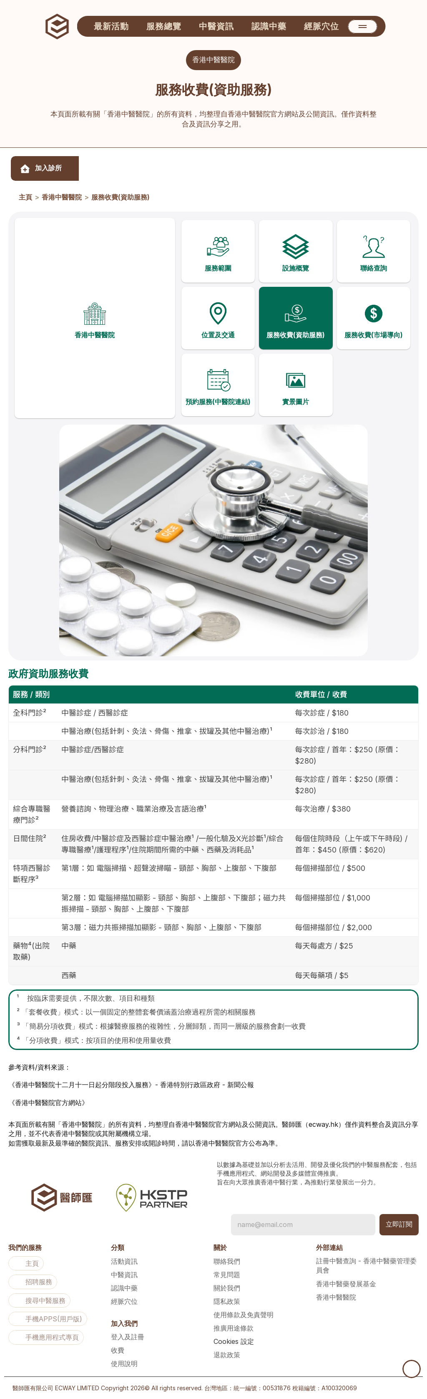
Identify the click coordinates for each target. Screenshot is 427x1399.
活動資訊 (124, 1261)
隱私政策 (227, 1301)
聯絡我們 (227, 1261)
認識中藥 (124, 1288)
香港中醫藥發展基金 (346, 1284)
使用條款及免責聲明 (244, 1314)
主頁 (25, 197)
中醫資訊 (124, 1274)
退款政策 (227, 1355)
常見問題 (227, 1274)
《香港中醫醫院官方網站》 (48, 1108)
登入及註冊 (127, 1337)
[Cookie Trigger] (234, 1341)
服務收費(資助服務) (120, 197)
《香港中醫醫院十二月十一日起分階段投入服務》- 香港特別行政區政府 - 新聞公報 (131, 1090)
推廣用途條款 (234, 1328)
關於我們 (227, 1288)
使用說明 (124, 1363)
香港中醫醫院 (62, 197)
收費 (117, 1350)
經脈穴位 (124, 1301)
